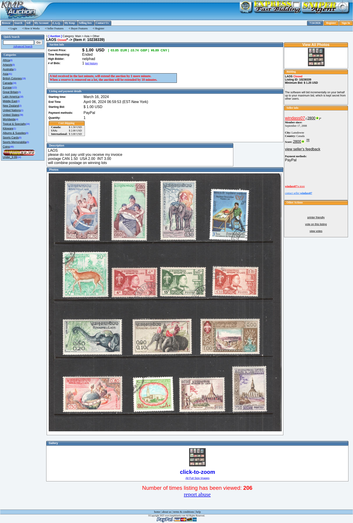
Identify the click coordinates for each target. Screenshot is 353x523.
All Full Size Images (197, 478)
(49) (12, 147)
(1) (14, 69)
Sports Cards (11, 137)
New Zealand (11, 105)
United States (11, 114)
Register (331, 23)
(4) (16, 119)
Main (78, 36)
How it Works (32, 28)
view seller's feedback (302, 149)
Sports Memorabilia (14, 142)
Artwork (7, 64)
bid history (91, 63)
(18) (21, 97)
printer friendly (316, 217)
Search (18, 23)
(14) (19, 157)
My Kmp (69, 23)
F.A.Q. (56, 23)
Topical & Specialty (14, 124)
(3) (19, 92)
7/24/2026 (315, 23)
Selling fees (85, 23)
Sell (28, 23)
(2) (18, 101)
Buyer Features (79, 28)
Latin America (11, 96)
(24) (14, 83)
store (295, 186)
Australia (8, 69)
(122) (14, 87)
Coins (6, 146)
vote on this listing (316, 224)
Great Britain (10, 92)
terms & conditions (183, 511)
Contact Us (102, 23)
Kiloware (8, 128)
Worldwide (9, 119)
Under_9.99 (10, 157)
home (157, 511)
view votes (316, 231)
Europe (7, 87)
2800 (311, 118)
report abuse (197, 494)
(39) (21, 115)
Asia (5, 74)
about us (166, 511)
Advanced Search (22, 46)
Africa (6, 60)
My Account (41, 23)
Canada (7, 83)
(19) (24, 78)
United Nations (12, 110)
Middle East (10, 101)
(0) (11, 60)
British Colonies (12, 78)
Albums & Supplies (14, 133)
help (198, 511)
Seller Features (55, 28)
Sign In (346, 23)
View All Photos (315, 45)
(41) (10, 74)
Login (13, 28)
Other (96, 36)
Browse (6, 23)
